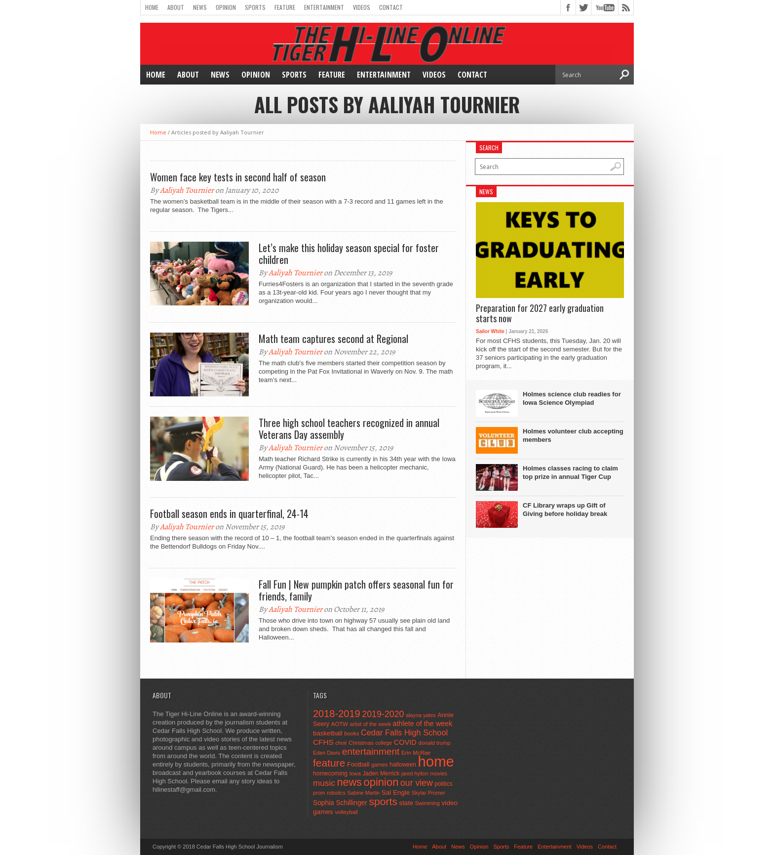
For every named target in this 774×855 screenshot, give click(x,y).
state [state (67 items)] (406, 803)
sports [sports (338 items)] (383, 801)
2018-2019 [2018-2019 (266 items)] (336, 713)
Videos (361, 7)
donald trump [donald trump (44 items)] (434, 743)
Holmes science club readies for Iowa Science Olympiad (572, 398)
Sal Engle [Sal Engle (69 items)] (396, 792)
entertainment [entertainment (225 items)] (371, 751)
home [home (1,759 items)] (436, 761)
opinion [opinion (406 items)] (380, 782)
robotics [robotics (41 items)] (336, 793)
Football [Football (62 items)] (358, 764)
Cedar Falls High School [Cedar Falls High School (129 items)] (404, 732)
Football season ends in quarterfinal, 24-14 (229, 513)
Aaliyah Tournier (187, 190)
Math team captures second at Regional (333, 338)
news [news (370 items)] (349, 782)
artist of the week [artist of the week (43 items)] (370, 724)
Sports (255, 7)
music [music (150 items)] (324, 783)
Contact (391, 7)
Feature (284, 7)
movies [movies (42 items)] (438, 773)
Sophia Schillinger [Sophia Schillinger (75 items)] (340, 803)
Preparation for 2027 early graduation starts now (540, 313)
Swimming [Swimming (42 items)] (427, 803)
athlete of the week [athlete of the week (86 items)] (423, 723)
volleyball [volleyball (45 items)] (346, 812)
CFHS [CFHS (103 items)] (323, 742)
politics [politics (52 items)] (443, 783)
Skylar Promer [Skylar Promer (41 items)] (428, 793)
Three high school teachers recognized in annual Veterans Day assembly (349, 428)
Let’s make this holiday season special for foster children (349, 253)
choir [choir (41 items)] (341, 743)
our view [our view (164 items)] (416, 783)
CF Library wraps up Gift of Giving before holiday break (565, 509)
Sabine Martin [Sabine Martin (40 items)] (363, 793)
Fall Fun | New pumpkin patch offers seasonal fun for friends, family (356, 590)
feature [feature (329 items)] (329, 763)
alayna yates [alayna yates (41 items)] (420, 715)
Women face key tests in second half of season (238, 177)
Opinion (226, 7)
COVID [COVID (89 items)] (405, 742)
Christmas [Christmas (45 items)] (361, 743)
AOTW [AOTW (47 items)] (339, 724)
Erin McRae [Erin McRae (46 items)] (415, 753)
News (200, 7)
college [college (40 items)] (383, 743)
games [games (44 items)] (379, 765)
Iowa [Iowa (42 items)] (355, 773)
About (175, 7)
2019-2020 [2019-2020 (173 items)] (383, 714)
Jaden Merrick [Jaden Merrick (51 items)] (380, 773)
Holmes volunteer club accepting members (573, 435)
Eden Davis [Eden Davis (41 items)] (326, 753)
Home (151, 7)
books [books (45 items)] (351, 733)
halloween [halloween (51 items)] (402, 764)
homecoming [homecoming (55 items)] (330, 773)
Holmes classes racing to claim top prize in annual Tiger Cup (570, 472)
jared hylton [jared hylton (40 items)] (414, 773)
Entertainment (324, 7)
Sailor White (490, 331)
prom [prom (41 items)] (319, 793)
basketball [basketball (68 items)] (328, 733)
